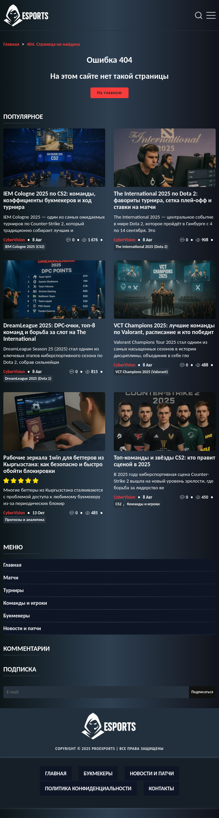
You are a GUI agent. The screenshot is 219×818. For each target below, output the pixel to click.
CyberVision (14, 239)
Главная (12, 565)
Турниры (13, 590)
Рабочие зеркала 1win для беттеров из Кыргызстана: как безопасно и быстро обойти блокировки (53, 464)
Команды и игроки (143, 504)
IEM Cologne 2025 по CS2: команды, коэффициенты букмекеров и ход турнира (49, 200)
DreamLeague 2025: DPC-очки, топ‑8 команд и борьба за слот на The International (49, 332)
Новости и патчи (22, 628)
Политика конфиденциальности (88, 788)
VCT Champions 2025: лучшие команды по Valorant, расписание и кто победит (164, 329)
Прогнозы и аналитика (24, 519)
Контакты (161, 788)
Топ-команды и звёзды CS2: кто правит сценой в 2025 (164, 461)
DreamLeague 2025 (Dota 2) (28, 378)
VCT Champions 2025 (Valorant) (142, 371)
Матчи (10, 577)
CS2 (119, 504)
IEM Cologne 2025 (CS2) (24, 246)
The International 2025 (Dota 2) (142, 246)
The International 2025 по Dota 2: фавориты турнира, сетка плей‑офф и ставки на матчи (163, 200)
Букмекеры (16, 615)
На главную (109, 92)
